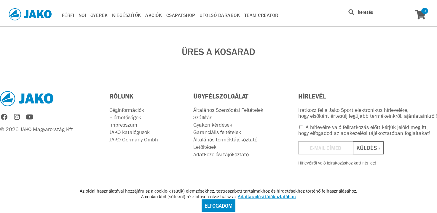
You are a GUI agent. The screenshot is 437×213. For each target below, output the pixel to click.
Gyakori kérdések (212, 125)
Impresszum (123, 125)
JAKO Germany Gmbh (133, 140)
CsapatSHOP (180, 15)
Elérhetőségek (125, 117)
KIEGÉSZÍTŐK (126, 15)
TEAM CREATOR (261, 15)
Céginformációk (126, 110)
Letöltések (204, 147)
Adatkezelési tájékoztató (221, 154)
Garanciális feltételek (217, 132)
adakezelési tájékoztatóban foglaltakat (385, 133)
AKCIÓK (153, 15)
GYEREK (99, 15)
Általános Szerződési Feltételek (228, 110)
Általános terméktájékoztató (225, 140)
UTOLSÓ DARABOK (220, 15)
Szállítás (202, 117)
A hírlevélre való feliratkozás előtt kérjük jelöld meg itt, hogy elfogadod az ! (364, 130)
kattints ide (364, 162)
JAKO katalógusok (129, 132)
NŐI (82, 15)
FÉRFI (68, 15)
